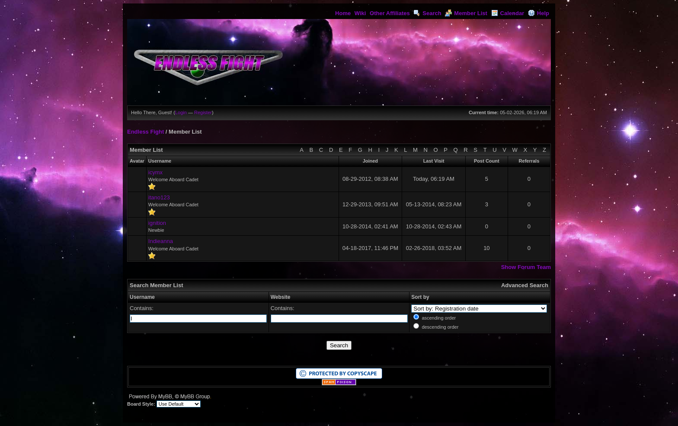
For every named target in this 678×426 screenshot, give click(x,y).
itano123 (159, 197)
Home (343, 13)
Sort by (420, 297)
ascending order (439, 317)
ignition (157, 223)
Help (538, 13)
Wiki (360, 13)
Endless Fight (145, 131)
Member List (466, 13)
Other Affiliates (390, 13)
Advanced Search (524, 285)
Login (181, 112)
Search (427, 13)
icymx (155, 172)
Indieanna (160, 241)
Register (203, 112)
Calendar (507, 13)
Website (281, 297)
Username (142, 297)
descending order (440, 327)
